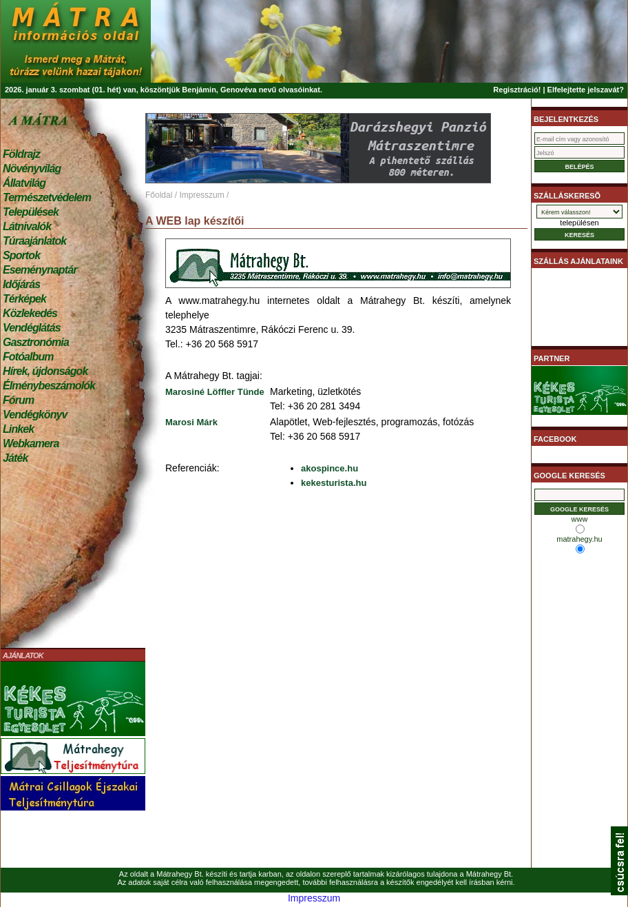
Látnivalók (27, 226)
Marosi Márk (191, 422)
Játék (15, 458)
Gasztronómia (36, 342)
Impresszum (201, 195)
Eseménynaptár (39, 270)
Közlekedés (30, 313)
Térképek (24, 299)
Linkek (18, 429)
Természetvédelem (47, 197)
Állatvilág (24, 183)
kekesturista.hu (333, 483)
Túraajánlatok (34, 241)
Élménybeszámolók (49, 385)
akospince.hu (329, 468)
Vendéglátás (32, 328)
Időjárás (21, 284)
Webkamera (31, 443)
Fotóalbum (28, 357)
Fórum (18, 400)
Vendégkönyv (35, 414)
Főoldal (158, 195)
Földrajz (21, 154)
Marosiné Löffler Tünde (214, 392)
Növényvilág (32, 168)
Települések (31, 212)
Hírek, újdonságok (45, 371)
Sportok (21, 255)
